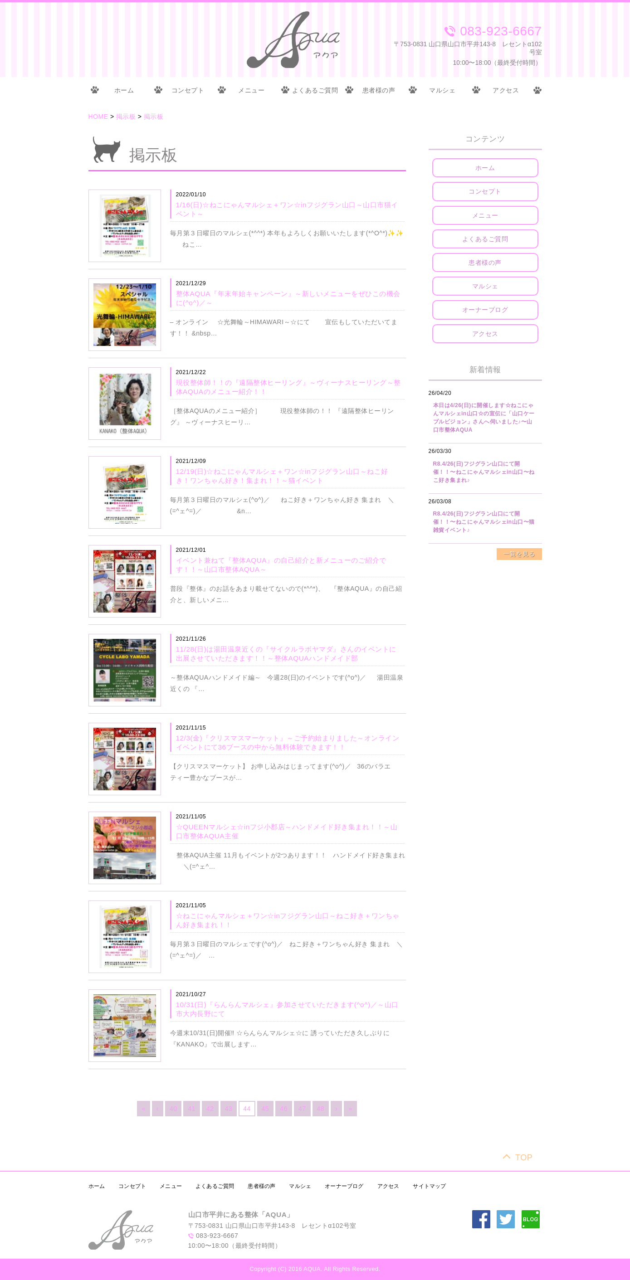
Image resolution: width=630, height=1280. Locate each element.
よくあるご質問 (315, 90)
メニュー (251, 90)
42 (210, 1108)
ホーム (124, 90)
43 (229, 1108)
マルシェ (442, 90)
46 (284, 1108)
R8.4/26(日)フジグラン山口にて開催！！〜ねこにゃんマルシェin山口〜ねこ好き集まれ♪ (484, 472)
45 (265, 1108)
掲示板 (126, 116)
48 (321, 1108)
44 (247, 1108)
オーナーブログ (485, 309)
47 (302, 1108)
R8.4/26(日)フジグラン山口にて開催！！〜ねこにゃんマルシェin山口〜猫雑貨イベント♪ (484, 522)
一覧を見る (519, 554)
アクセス (506, 90)
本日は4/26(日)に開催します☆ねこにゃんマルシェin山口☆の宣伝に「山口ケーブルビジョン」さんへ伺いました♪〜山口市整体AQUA (484, 417)
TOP (524, 1157)
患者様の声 (379, 90)
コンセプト (188, 90)
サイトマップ (429, 1186)
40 (173, 1108)
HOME (98, 116)
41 (191, 1108)
